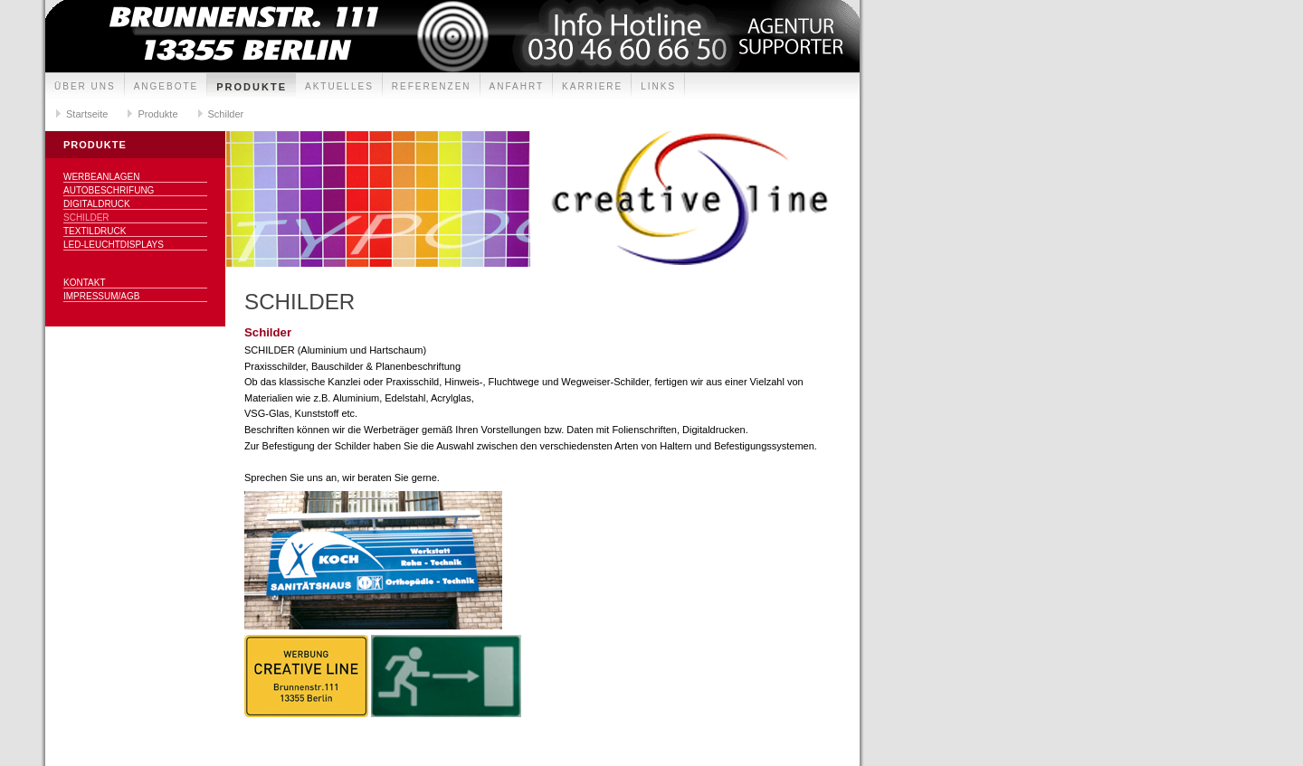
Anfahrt (517, 86)
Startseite (87, 114)
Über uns (85, 86)
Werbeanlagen (101, 177)
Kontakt (84, 283)
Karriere (592, 86)
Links (658, 86)
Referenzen (431, 86)
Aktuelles (339, 86)
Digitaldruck (96, 204)
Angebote (166, 86)
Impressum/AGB (101, 296)
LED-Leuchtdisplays (113, 245)
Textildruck (94, 231)
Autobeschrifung (108, 190)
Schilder (226, 114)
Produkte (251, 86)
